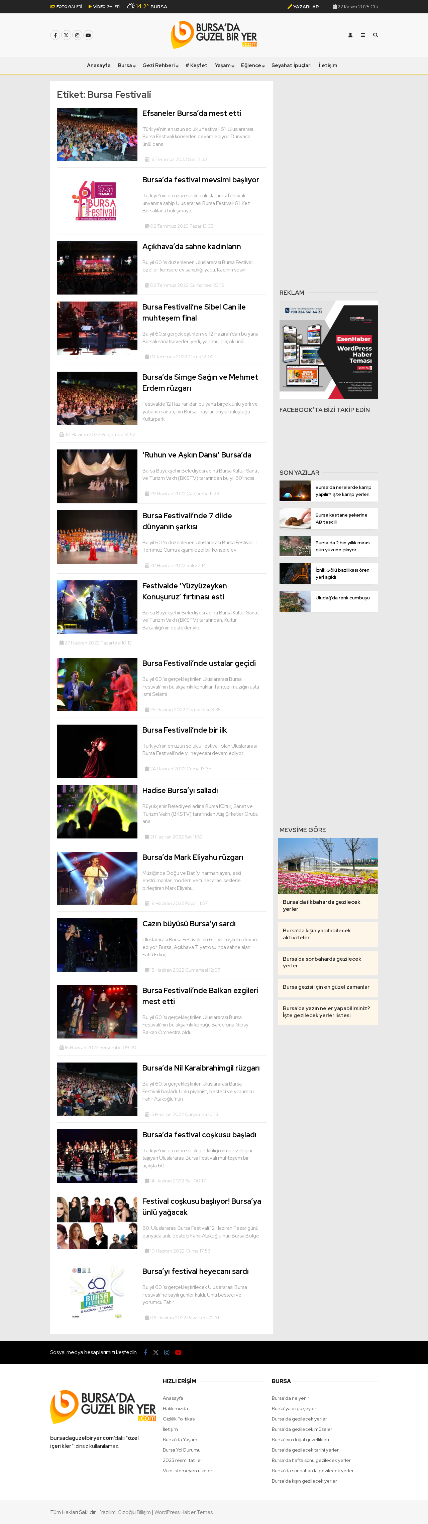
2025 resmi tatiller (182, 1460)
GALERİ (66, 6)
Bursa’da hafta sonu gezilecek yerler (311, 1460)
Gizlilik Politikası (179, 1419)
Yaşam (223, 65)
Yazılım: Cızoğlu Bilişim (125, 1512)
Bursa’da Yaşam (180, 1440)
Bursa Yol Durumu (182, 1450)
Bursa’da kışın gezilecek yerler (304, 1481)
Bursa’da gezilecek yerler (299, 1419)
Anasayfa (99, 65)
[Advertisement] (329, 181)
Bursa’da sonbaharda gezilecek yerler (313, 1471)
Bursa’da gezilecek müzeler (302, 1429)
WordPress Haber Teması (184, 1512)
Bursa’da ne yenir (290, 1398)
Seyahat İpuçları (292, 65)
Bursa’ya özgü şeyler (294, 1408)
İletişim (328, 65)
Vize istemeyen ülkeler (187, 1471)
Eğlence (251, 65)
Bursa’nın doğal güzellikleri (300, 1440)
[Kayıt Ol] (350, 35)
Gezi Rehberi (158, 65)
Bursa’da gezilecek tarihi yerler (305, 1450)
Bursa (125, 65)
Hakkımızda (175, 1408)
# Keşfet (196, 65)
